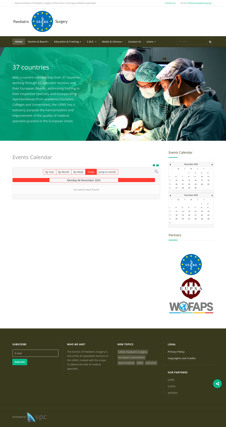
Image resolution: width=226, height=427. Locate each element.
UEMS (171, 379)
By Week (78, 172)
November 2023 (191, 164)
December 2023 (191, 195)
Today (90, 172)
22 (189, 184)
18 (208, 180)
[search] (192, 41)
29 (189, 188)
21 (183, 184)
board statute (126, 362)
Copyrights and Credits (182, 358)
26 (170, 188)
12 (170, 180)
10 (202, 176)
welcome (151, 362)
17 (202, 180)
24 (202, 184)
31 (170, 222)
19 (170, 184)
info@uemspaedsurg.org (199, 3)
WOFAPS (173, 393)
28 (183, 188)
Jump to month (107, 172)
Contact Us (170, 3)
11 (208, 176)
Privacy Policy (176, 351)
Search (210, 41)
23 (196, 184)
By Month (63, 172)
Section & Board (38, 41)
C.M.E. (91, 41)
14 (183, 180)
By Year (49, 172)
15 (189, 180)
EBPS (140, 362)
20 (176, 184)
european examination (131, 357)
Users (151, 41)
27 (176, 188)
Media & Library (112, 41)
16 (196, 180)
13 (176, 180)
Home (18, 41)
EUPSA (171, 386)
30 (196, 188)
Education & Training (67, 41)
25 (208, 184)
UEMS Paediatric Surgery (132, 352)
